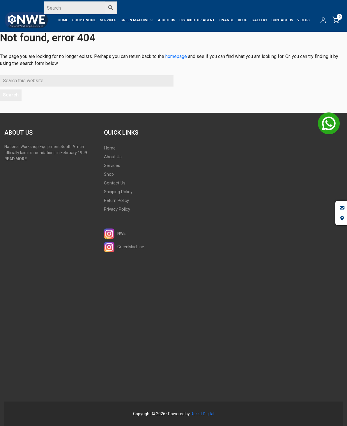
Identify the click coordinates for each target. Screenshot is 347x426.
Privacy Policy (117, 209)
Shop (109, 174)
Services (112, 165)
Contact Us (114, 183)
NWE (115, 233)
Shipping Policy (118, 191)
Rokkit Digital (202, 413)
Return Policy (116, 200)
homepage (176, 56)
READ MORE (15, 158)
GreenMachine (124, 247)
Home (110, 148)
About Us (113, 156)
